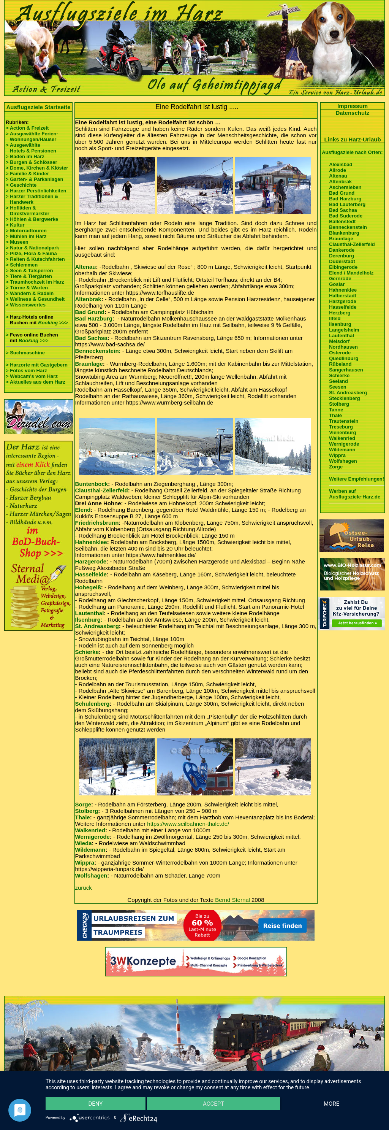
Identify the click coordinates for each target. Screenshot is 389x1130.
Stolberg (86, 811)
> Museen (17, 242)
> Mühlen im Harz (26, 236)
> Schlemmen (22, 265)
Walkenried (90, 830)
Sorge (83, 804)
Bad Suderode (345, 216)
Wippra (85, 862)
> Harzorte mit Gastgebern (37, 365)
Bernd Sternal (232, 900)
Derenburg (341, 256)
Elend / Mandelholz (351, 273)
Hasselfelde (91, 574)
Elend (83, 509)
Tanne (336, 410)
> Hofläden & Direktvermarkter (27, 210)
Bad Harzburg (93, 318)
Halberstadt (342, 295)
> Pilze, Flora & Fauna (31, 253)
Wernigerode (92, 836)
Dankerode (341, 250)
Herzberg (339, 313)
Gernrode (340, 278)
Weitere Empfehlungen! (356, 479)
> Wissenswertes (26, 305)
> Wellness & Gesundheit (35, 299)
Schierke (87, 652)
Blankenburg (344, 233)
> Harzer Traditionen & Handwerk (32, 199)
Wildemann (90, 849)
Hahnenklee (91, 542)
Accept (213, 1103)
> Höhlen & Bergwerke (32, 219)
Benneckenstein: (98, 351)
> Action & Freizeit (27, 128)
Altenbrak (88, 299)
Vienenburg (342, 432)
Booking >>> (53, 322)
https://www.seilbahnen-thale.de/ (188, 824)
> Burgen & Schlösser (31, 162)
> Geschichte (21, 185)
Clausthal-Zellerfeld (101, 490)
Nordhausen (343, 347)
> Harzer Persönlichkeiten (36, 191)
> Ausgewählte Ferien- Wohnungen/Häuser (32, 136)
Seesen (337, 387)
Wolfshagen (91, 875)
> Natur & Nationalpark (32, 248)
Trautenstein (343, 421)
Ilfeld (334, 318)
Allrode (337, 170)
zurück (83, 887)
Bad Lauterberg (347, 204)
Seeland (338, 381)
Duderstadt (342, 261)
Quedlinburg (343, 358)
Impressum (352, 106)
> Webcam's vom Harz (32, 376)
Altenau (85, 266)
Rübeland (340, 364)
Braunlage (89, 363)
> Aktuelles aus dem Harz (35, 382)
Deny (95, 1103)
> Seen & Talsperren (29, 270)
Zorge (336, 467)
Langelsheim (344, 330)
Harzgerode (91, 561)
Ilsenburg (340, 324)
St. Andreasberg (97, 626)
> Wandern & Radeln (30, 293)
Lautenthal (89, 613)
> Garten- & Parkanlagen (34, 179)
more (331, 1103)
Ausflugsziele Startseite (38, 107)
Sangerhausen (346, 370)
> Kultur (15, 225)
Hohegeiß (88, 587)
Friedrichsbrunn (97, 522)
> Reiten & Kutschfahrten (35, 259)
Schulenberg (92, 703)
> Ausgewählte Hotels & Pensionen (31, 148)
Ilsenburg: (89, 619)
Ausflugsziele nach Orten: (352, 152)
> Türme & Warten (27, 287)
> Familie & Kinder (27, 173)
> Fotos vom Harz (26, 370)
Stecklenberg (344, 398)
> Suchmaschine (25, 353)
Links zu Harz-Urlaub (352, 139)
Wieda (83, 843)
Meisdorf (339, 341)
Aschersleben (345, 187)
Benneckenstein (348, 227)
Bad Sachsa (91, 338)
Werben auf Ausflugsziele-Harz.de (354, 494)
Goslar (337, 284)
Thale (82, 817)
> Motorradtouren (26, 230)
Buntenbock (91, 484)
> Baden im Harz (25, 156)
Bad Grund (90, 312)
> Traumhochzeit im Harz (35, 282)
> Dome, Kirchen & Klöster (37, 168)
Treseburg (341, 427)
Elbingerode (343, 267)
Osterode (340, 353)
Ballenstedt (342, 221)
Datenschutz (352, 113)
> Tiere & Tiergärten (29, 276)
